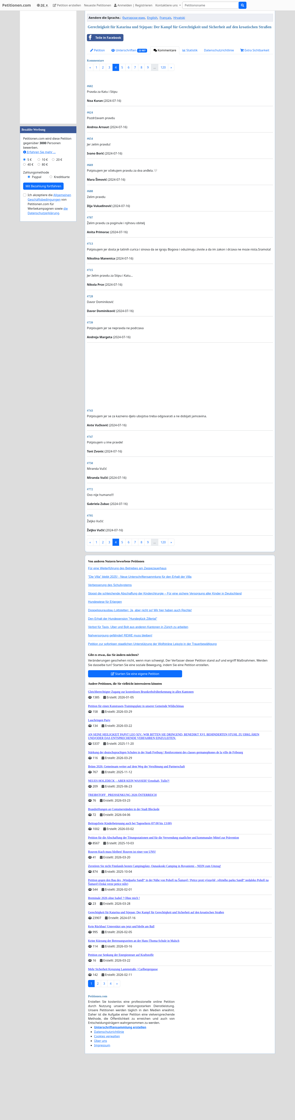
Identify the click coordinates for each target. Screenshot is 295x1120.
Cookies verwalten (107, 1089)
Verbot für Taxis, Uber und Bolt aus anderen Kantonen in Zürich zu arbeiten (138, 679)
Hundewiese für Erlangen (105, 654)
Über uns (100, 1093)
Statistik (190, 50)
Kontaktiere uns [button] (167, 5)
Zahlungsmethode (36, 172)
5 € (29, 160)
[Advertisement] (180, 103)
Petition (97, 50)
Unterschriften (129, 50)
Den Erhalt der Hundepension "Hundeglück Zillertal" (122, 671)
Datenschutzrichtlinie (219, 50)
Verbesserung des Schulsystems (110, 637)
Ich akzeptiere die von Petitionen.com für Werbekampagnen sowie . (49, 204)
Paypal (36, 177)
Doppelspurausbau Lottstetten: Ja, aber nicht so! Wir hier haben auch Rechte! (140, 663)
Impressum (102, 1098)
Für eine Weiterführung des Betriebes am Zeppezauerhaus (127, 621)
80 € (45, 164)
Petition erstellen (67, 5)
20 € (59, 160)
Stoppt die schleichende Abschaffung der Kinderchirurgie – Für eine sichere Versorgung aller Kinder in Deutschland (165, 646)
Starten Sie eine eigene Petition (135, 726)
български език (133, 18)
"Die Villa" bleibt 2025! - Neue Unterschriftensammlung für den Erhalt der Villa (140, 629)
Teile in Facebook (104, 37)
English (152, 18)
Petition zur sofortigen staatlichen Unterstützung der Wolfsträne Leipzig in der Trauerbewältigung (152, 696)
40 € (30, 164)
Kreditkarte (62, 177)
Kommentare (165, 50)
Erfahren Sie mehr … (39, 152)
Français (165, 18)
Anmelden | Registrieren (133, 5)
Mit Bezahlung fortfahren (43, 186)
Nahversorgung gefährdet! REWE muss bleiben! (120, 688)
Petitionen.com (16, 5)
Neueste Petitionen (97, 5)
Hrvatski (179, 18)
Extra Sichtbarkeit (254, 50)
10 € (45, 160)
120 (163, 67)
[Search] (210, 5)
